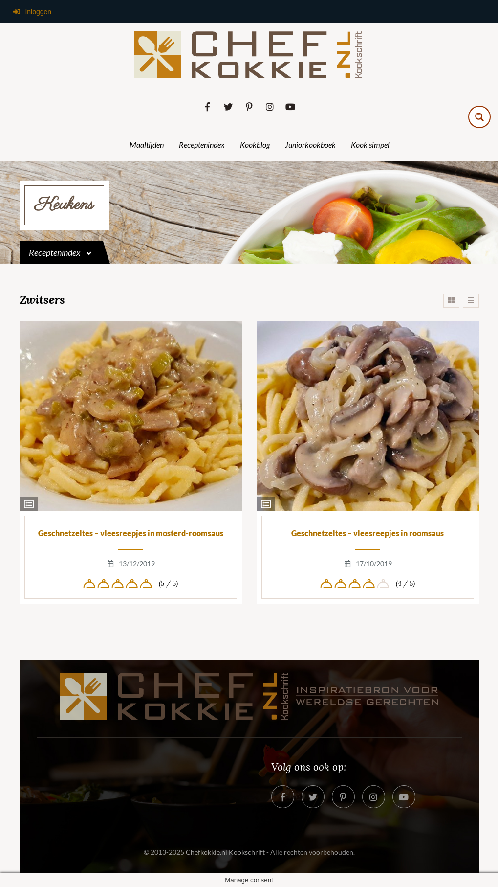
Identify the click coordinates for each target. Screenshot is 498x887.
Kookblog (255, 144)
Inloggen (31, 12)
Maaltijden (147, 144)
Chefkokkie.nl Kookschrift (225, 852)
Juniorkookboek (310, 144)
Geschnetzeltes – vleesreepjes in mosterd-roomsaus (130, 533)
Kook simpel (370, 144)
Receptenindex (202, 144)
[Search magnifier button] (479, 117)
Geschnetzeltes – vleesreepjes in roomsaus (367, 533)
